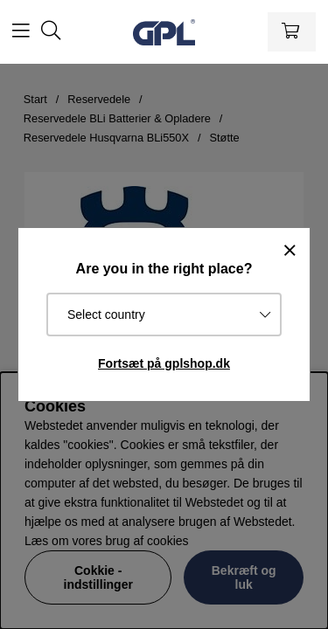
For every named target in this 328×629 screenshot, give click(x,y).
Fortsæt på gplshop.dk (164, 363)
